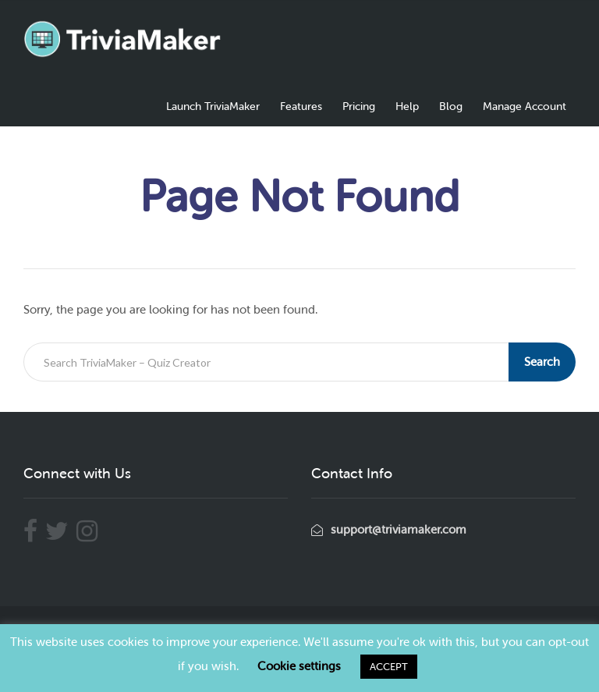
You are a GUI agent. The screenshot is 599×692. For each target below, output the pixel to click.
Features (301, 106)
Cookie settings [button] (299, 666)
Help (407, 106)
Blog (451, 106)
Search (542, 362)
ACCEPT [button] (389, 666)
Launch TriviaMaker (213, 106)
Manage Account (524, 106)
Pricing (358, 106)
